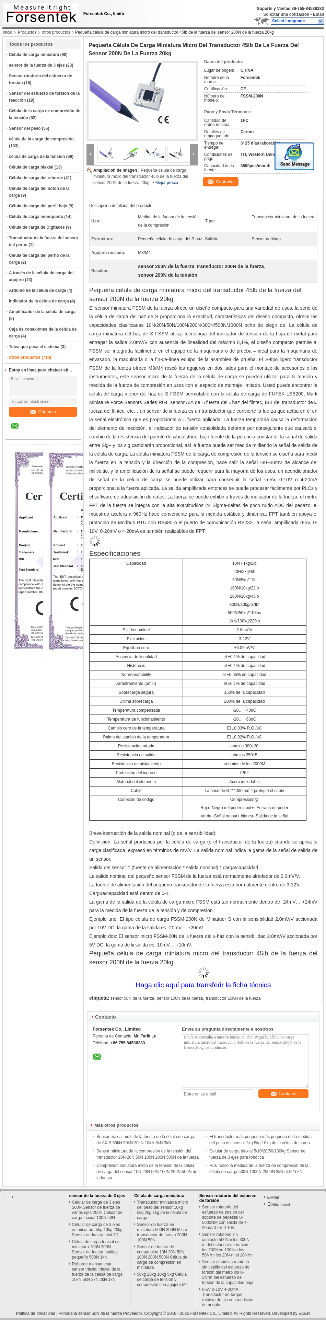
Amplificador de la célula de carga (42, 311)
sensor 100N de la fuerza (180, 998)
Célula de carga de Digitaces (37, 227)
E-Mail (273, 1197)
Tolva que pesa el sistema (34, 346)
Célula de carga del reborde (36, 177)
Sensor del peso (25, 128)
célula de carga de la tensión (37, 156)
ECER (304, 1313)
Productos (27, 32)
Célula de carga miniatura (34, 54)
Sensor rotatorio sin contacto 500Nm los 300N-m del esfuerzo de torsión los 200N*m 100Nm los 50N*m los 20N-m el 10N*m (227, 1245)
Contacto (43, 411)
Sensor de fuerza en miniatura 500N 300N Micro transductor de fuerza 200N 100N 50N (162, 1232)
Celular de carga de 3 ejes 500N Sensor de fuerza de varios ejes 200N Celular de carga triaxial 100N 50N (97, 1210)
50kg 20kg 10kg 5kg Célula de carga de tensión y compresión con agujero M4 (162, 1279)
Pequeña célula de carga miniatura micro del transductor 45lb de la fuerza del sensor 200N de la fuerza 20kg (140, 176)
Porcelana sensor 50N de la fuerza (90, 1313)
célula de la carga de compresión (41, 139)
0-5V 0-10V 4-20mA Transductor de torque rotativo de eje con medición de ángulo (227, 1297)
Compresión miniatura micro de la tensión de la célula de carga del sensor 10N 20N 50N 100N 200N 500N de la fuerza (146, 1171)
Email (318, 14)
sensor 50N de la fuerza (132, 998)
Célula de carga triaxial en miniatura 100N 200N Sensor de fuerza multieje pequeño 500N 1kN (96, 1249)
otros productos (56, 32)
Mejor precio (166, 182)
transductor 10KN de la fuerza (233, 998)
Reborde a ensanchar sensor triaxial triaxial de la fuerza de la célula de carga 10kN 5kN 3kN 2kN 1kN (97, 1272)
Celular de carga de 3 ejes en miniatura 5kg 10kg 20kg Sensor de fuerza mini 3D (97, 1229)
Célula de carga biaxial (31, 167)
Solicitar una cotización (286, 14)
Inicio (7, 32)
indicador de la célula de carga (39, 301)
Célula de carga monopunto (36, 216)
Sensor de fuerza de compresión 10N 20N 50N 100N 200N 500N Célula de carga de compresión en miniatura (162, 1257)
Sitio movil (278, 1204)
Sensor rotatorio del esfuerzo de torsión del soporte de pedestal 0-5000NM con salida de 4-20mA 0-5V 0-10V (225, 1217)
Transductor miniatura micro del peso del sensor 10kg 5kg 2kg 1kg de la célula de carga (162, 1210)
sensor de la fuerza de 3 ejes (37, 65)
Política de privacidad (35, 1313)
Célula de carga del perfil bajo (38, 206)
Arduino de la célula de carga (37, 290)
